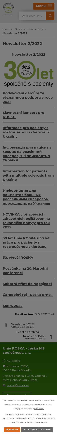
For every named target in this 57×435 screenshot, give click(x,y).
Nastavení (46, 429)
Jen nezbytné (29, 429)
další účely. (39, 408)
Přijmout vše (12, 429)
